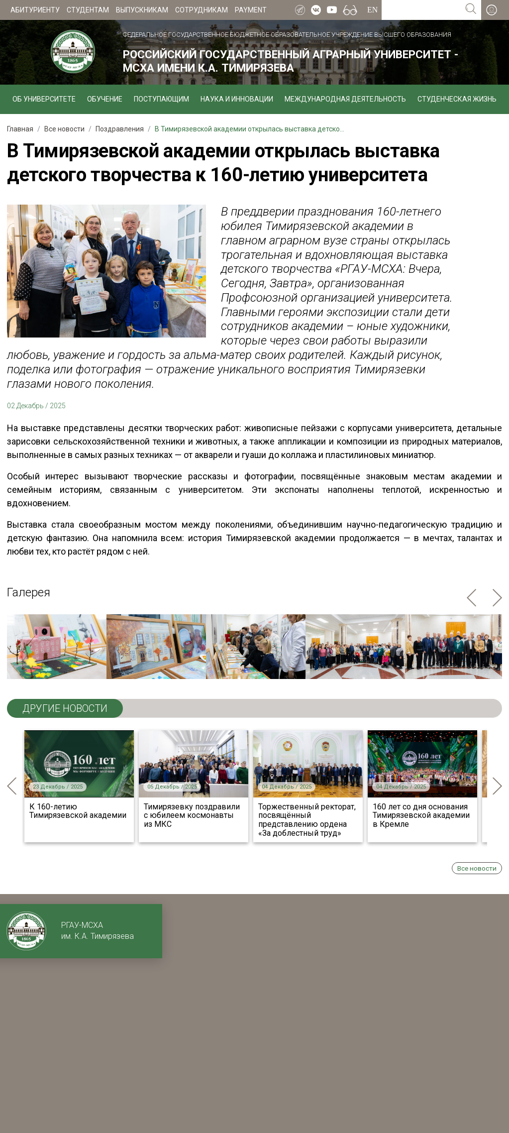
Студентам (88, 10)
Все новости (477, 868)
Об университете (44, 99)
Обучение (104, 99)
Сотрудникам (201, 10)
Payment (251, 10)
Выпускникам (142, 10)
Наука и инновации (237, 99)
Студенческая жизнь (457, 99)
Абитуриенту (35, 10)
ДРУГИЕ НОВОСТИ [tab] (64, 708)
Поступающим (161, 99)
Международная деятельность (345, 99)
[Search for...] (421, 10)
